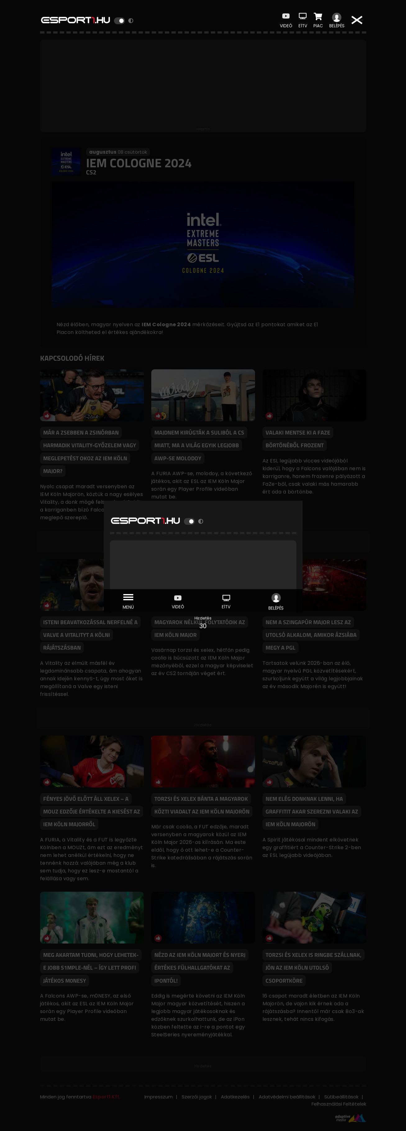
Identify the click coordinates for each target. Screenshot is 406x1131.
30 (203, 626)
